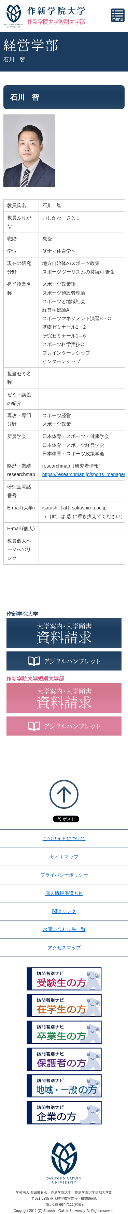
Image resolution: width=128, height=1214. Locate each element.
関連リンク (64, 911)
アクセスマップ (64, 947)
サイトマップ (64, 857)
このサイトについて (64, 838)
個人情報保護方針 (64, 893)
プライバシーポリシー (64, 875)
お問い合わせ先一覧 (64, 929)
